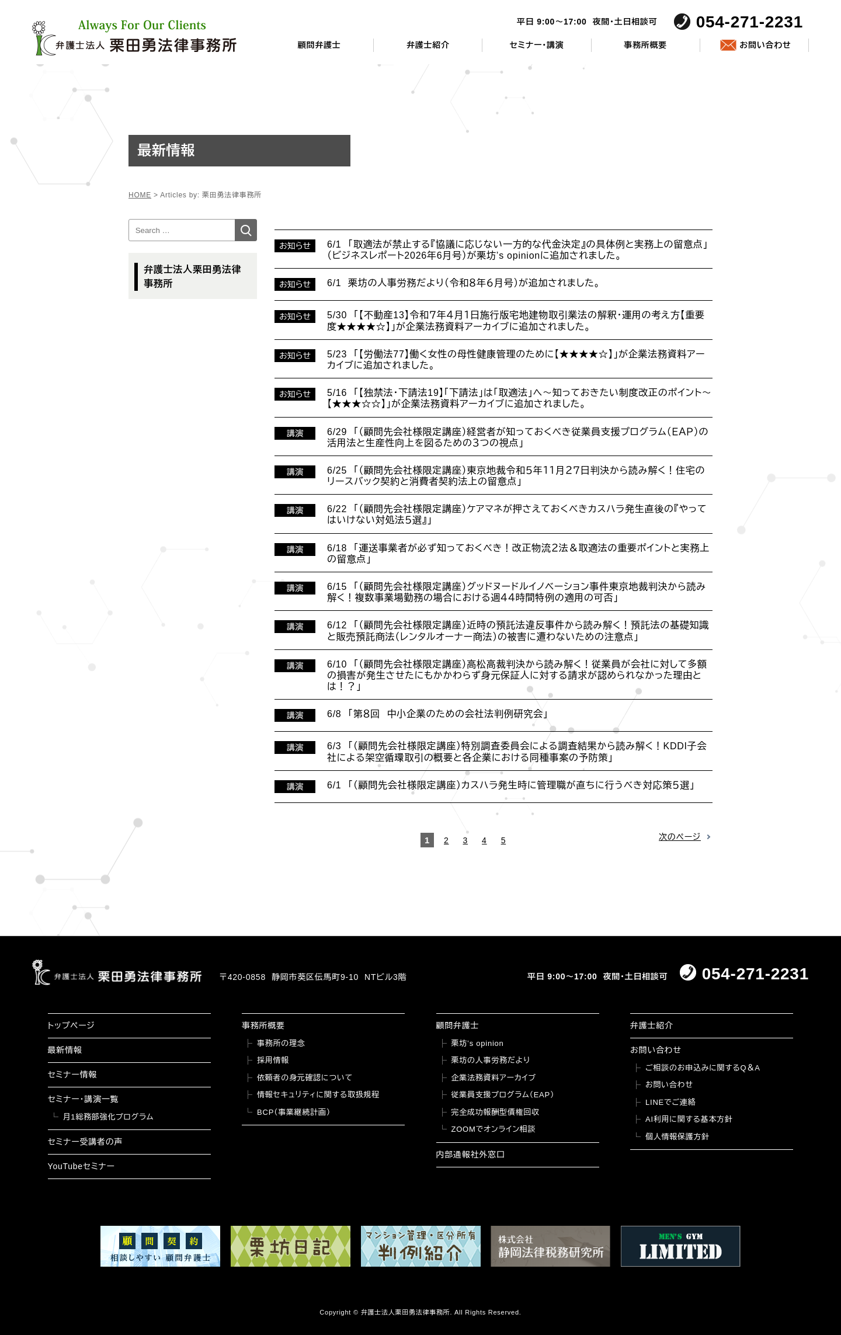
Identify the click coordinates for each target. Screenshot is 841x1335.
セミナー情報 (72, 1074)
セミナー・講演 (536, 45)
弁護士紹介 (428, 45)
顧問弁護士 (319, 45)
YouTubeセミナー (81, 1166)
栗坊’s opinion (477, 1043)
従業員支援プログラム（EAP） (503, 1094)
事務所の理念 (281, 1043)
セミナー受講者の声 (85, 1141)
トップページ (71, 1025)
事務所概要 (645, 45)
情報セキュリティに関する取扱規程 (318, 1094)
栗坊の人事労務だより (490, 1060)
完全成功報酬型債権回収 (495, 1112)
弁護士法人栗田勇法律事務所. (407, 1312)
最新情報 (65, 1050)
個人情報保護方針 (677, 1136)
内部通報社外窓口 (470, 1154)
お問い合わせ (765, 45)
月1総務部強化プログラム (108, 1116)
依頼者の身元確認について (305, 1077)
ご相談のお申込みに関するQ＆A (702, 1067)
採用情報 (273, 1060)
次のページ (680, 837)
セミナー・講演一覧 (83, 1099)
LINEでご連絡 (670, 1102)
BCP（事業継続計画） (294, 1112)
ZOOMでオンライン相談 (493, 1129)
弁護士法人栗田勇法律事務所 (193, 276)
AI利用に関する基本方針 (689, 1119)
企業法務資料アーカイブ (494, 1077)
